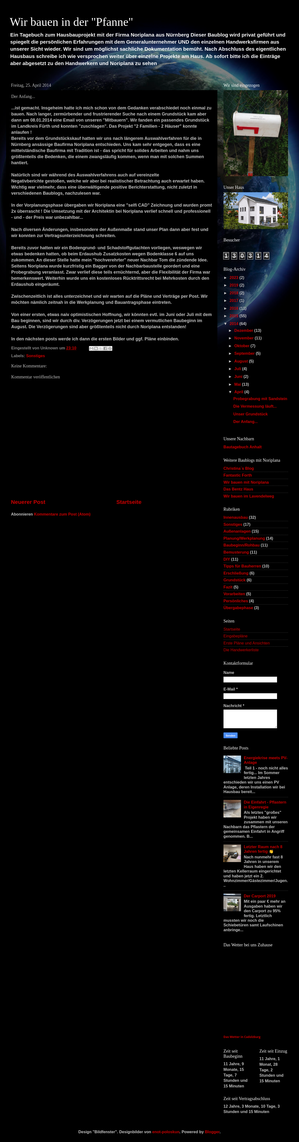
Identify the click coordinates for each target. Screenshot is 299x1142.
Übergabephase (238, 607)
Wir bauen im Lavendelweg (248, 496)
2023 (235, 277)
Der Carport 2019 (259, 896)
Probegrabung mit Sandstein (260, 398)
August (241, 361)
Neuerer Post (28, 502)
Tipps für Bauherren (242, 566)
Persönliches (235, 601)
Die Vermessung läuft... (255, 406)
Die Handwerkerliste (241, 650)
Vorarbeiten (234, 594)
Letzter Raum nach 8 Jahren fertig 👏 (263, 849)
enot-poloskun (166, 1132)
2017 (235, 300)
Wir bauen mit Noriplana (246, 482)
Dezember (244, 330)
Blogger (212, 1132)
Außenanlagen (237, 531)
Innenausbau (235, 517)
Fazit (227, 587)
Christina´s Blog (238, 468)
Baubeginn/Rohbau (241, 545)
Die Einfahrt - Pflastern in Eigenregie (265, 804)
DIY (226, 559)
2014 (235, 323)
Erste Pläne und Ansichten (246, 643)
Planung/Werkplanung (244, 538)
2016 (235, 308)
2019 (235, 285)
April (239, 392)
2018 (235, 293)
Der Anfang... (245, 421)
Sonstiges (35, 356)
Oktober (242, 346)
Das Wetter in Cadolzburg (241, 1037)
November (244, 338)
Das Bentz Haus (238, 489)
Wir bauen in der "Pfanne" (71, 21)
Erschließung (236, 573)
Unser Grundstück (250, 414)
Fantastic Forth (237, 475)
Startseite (128, 502)
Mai (238, 384)
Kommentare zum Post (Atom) (62, 514)
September (245, 353)
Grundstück (234, 580)
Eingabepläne (235, 636)
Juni (238, 376)
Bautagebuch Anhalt (242, 447)
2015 (235, 316)
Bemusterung (236, 552)
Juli (238, 368)
